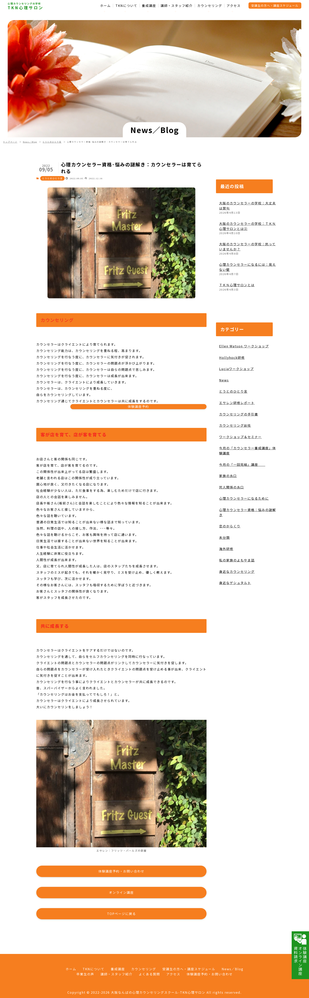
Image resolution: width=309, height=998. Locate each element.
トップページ (10, 141)
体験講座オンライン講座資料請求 (300, 954)
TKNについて (126, 5)
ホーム (105, 5)
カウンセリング (209, 5)
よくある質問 (149, 974)
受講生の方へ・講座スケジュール (274, 5)
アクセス (234, 5)
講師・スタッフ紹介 (177, 5)
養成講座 (149, 5)
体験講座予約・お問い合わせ (210, 974)
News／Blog (30, 141)
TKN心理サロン (26, 7)
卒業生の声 (85, 974)
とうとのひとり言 (52, 141)
